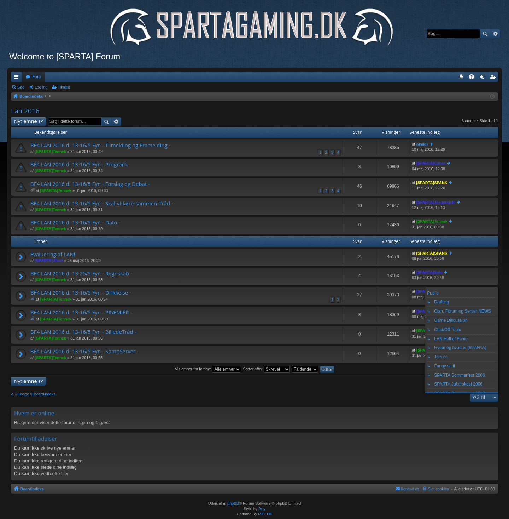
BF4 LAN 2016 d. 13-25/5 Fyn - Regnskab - (81, 273)
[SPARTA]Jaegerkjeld (435, 202)
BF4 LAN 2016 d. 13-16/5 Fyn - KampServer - (84, 351)
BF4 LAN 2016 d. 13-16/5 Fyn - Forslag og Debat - (90, 184)
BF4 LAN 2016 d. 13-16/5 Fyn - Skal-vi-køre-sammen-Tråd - (101, 203)
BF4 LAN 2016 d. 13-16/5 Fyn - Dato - (75, 222)
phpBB (233, 503)
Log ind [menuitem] (483, 78)
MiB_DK (264, 514)
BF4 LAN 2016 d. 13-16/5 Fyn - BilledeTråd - (83, 332)
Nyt (25, 121)
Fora (36, 76)
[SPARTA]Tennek (50, 151)
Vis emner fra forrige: (208, 369)
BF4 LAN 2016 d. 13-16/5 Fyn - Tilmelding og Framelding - (100, 145)
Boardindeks (32, 489)
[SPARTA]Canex (431, 163)
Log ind (41, 87)
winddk (422, 144)
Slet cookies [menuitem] (438, 489)
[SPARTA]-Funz (49, 260)
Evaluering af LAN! (52, 254)
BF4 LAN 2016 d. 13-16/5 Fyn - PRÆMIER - (81, 312)
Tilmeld (64, 87)
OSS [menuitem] (474, 78)
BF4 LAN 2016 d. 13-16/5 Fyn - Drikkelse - (80, 292)
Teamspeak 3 (462, 78)
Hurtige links (18, 78)
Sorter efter (266, 369)
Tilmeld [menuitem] (495, 78)
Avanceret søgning (495, 33)
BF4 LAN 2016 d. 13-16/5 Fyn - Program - (80, 164)
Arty (261, 509)
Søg (485, 33)
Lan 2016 (25, 110)
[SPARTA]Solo (429, 272)
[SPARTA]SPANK (431, 183)
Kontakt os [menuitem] (410, 489)
